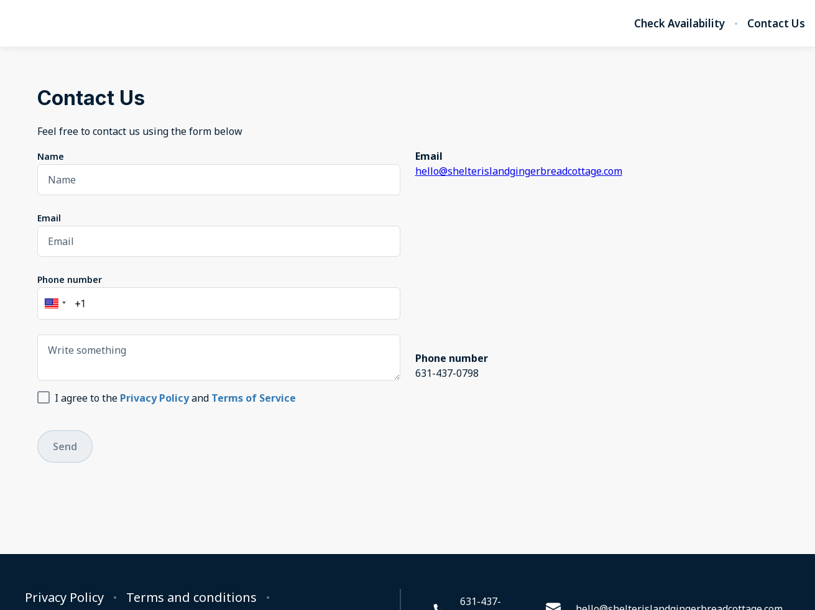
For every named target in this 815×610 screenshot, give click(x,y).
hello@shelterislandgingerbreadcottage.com (518, 171)
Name (50, 156)
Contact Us (776, 23)
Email (49, 218)
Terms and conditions (191, 597)
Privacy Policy (64, 597)
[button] (53, 303)
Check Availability (679, 23)
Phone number (69, 279)
